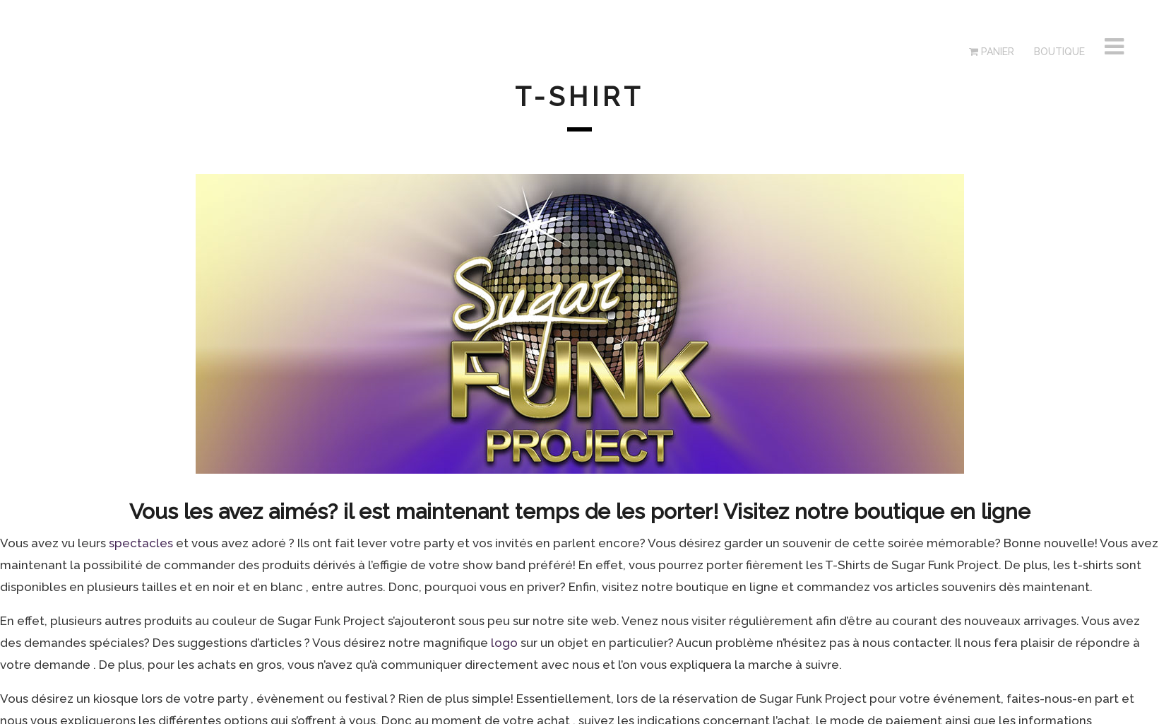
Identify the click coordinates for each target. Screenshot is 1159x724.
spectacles (141, 543)
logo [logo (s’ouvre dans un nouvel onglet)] (506, 643)
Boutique (1058, 51)
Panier (991, 51)
